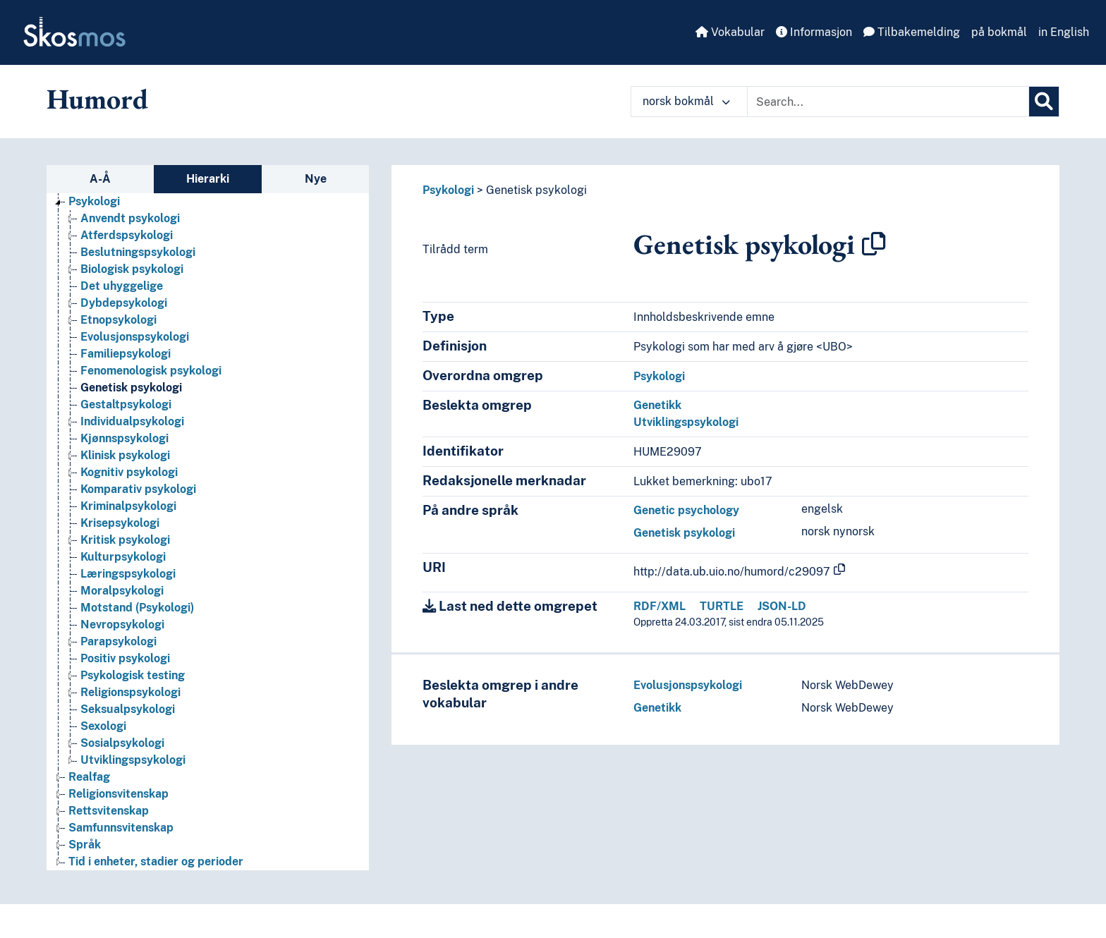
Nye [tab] (316, 178)
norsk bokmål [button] (686, 101)
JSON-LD (782, 606)
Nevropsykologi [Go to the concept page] (122, 624)
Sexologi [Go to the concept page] (103, 726)
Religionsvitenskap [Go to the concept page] (118, 793)
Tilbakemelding (911, 32)
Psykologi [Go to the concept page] (94, 201)
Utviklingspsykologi (686, 422)
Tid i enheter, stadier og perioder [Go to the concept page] (155, 861)
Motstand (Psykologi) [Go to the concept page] (137, 607)
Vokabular (730, 32)
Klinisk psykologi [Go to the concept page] (125, 455)
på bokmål (999, 32)
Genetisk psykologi (536, 190)
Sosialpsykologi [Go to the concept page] (122, 743)
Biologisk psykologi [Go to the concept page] (131, 269)
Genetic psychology (686, 510)
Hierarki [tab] (207, 178)
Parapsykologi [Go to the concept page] (118, 641)
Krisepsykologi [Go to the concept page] (119, 523)
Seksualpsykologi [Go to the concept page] (127, 709)
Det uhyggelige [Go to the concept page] (121, 286)
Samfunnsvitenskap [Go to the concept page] (121, 827)
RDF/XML (659, 606)
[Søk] (1043, 101)
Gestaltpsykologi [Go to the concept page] (125, 404)
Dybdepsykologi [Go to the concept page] (123, 303)
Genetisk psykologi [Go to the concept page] (131, 387)
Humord (97, 98)
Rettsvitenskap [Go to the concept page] (108, 810)
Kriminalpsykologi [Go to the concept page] (128, 506)
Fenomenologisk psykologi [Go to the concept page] (150, 370)
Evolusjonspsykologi (687, 685)
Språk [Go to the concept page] (84, 844)
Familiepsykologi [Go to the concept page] (125, 353)
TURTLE (721, 606)
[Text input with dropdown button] (888, 101)
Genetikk (657, 405)
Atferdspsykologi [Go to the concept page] (126, 235)
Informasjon (814, 32)
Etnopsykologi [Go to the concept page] (118, 320)
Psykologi (448, 190)
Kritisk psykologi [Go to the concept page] (125, 540)
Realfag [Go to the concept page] (89, 777)
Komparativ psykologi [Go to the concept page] (138, 489)
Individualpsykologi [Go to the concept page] (132, 421)
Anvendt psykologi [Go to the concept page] (130, 218)
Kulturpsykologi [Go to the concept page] (123, 557)
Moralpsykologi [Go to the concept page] (122, 590)
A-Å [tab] (100, 178)
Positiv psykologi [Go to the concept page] (125, 658)
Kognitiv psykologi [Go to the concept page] (129, 472)
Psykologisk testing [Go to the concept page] (132, 675)
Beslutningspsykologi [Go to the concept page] (137, 252)
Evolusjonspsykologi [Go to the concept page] (134, 336)
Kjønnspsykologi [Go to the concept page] (124, 438)
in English (1063, 32)
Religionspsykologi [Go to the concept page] (130, 692)
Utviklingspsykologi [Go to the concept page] (133, 760)
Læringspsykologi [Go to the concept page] (128, 573)
